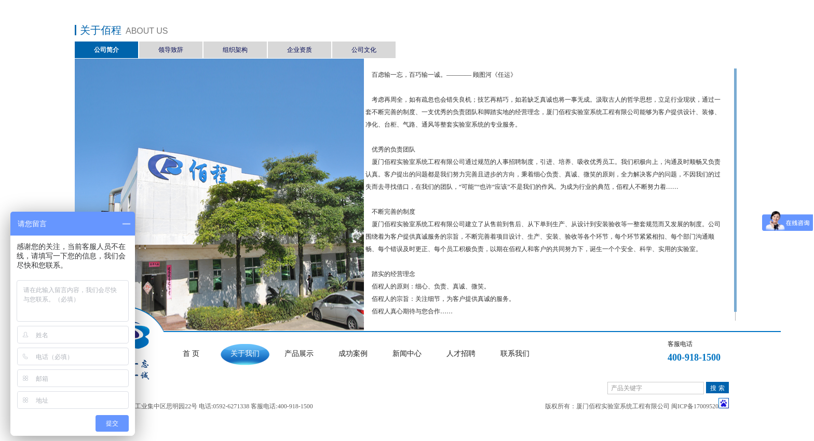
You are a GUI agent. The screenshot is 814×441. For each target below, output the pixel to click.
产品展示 (299, 353)
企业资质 (299, 49)
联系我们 (515, 353)
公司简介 (106, 49)
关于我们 (245, 353)
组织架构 (235, 49)
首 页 (191, 353)
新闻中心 (407, 353)
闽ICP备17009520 (694, 406)
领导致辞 (170, 49)
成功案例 (353, 353)
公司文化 (363, 49)
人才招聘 (461, 353)
